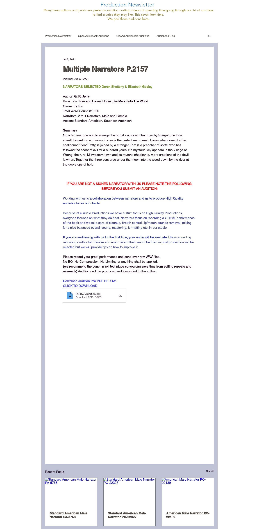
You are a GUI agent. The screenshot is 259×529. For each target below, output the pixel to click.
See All (210, 471)
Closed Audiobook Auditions (132, 35)
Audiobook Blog (165, 35)
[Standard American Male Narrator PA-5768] (71, 492)
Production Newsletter (58, 35)
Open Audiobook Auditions (93, 35)
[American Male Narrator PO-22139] (188, 492)
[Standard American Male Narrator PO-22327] (130, 492)
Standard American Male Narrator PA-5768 (68, 515)
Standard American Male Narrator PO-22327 (127, 515)
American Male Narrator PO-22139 (187, 515)
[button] (209, 35)
